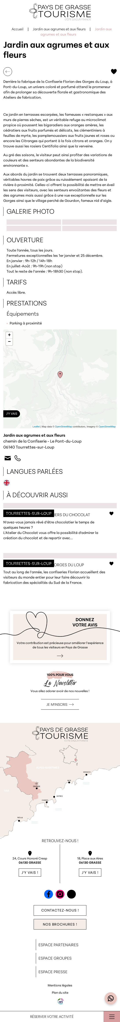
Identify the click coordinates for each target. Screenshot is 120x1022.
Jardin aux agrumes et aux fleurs (59, 29)
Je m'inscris (56, 705)
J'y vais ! (30, 873)
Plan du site (60, 993)
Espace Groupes (55, 959)
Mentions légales (60, 985)
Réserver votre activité (52, 1017)
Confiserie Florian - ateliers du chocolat (60, 526)
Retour (7, 71)
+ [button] (9, 335)
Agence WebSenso (61, 1001)
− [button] (9, 342)
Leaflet (36, 426)
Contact (7, 458)
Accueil (18, 29)
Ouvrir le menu (112, 1016)
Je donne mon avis (60, 637)
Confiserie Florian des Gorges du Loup (60, 574)
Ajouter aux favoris (114, 71)
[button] (60, 211)
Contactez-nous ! (60, 910)
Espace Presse (52, 972)
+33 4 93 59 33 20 (17, 458)
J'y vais (11, 414)
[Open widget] (111, 998)
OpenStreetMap (63, 426)
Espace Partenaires (58, 945)
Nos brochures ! (60, 924)
